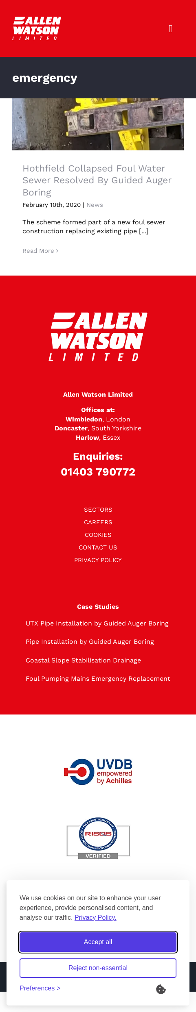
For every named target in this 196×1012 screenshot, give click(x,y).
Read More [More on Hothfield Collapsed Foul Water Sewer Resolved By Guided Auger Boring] (38, 250)
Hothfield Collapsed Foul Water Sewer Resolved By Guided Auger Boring (96, 180)
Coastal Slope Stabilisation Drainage (83, 660)
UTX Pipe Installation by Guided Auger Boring (97, 623)
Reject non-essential (98, 967)
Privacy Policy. (96, 917)
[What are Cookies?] (166, 988)
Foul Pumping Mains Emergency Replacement (98, 678)
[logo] (36, 20)
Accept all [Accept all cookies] (98, 941)
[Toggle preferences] (40, 988)
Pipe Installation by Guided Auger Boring (90, 641)
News (94, 204)
